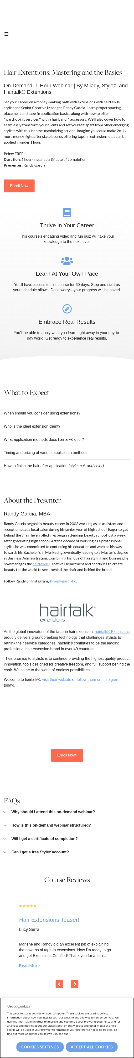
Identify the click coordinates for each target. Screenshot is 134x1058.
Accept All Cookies (92, 1047)
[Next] (74, 984)
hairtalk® (41, 563)
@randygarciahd (62, 581)
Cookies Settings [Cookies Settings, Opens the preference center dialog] (40, 1047)
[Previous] (59, 984)
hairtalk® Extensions (112, 632)
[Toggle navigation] (6, 34)
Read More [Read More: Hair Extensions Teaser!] (29, 965)
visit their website (56, 679)
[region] (67, 1028)
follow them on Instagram (98, 679)
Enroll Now (19, 186)
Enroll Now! (67, 755)
